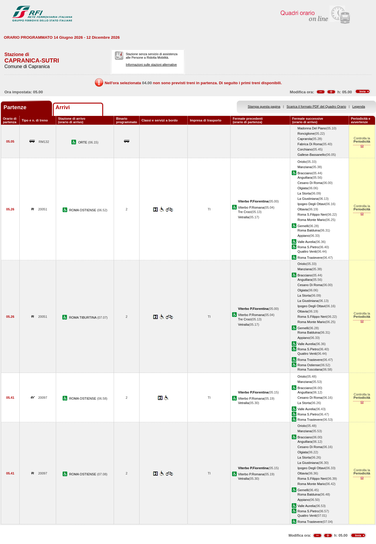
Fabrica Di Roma (310, 144)
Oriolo (302, 161)
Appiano (304, 235)
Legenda (358, 106)
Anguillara (305, 177)
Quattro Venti (307, 251)
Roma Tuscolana (310, 369)
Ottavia (303, 209)
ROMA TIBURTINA (83, 317)
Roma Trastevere (310, 257)
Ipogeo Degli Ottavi (311, 204)
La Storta (304, 193)
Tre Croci (244, 212)
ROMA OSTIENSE (83, 210)
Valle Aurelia (306, 242)
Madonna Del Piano (312, 128)
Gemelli (303, 226)
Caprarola (305, 139)
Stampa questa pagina (264, 106)
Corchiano (305, 149)
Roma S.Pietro (308, 247)
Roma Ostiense (309, 365)
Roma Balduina (309, 230)
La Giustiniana (308, 198)
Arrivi (63, 107)
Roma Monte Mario (311, 220)
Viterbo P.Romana (251, 207)
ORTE (83, 142)
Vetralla (243, 217)
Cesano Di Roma (310, 183)
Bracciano (305, 173)
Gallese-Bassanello (311, 154)
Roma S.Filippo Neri (312, 214)
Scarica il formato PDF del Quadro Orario (316, 106)
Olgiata (303, 188)
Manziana (305, 167)
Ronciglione (306, 133)
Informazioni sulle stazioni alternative (151, 64)
